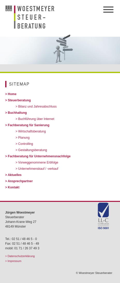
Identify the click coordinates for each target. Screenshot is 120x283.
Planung (23, 137)
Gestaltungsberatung (32, 150)
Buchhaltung (17, 113)
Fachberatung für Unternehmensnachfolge (39, 156)
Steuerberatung (19, 100)
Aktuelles (14, 175)
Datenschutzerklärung (21, 256)
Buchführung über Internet (36, 119)
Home (12, 94)
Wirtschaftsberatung (32, 131)
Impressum (14, 261)
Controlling (25, 144)
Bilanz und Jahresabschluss (37, 106)
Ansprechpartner (20, 181)
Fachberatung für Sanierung (28, 125)
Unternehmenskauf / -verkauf (38, 169)
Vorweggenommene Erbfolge (38, 162)
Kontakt (13, 187)
